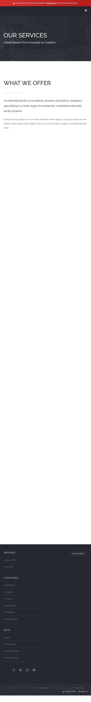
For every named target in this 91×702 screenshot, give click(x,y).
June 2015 (9, 566)
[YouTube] (34, 670)
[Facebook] (14, 670)
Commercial (10, 585)
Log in (7, 637)
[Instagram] (27, 670)
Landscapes (10, 605)
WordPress (80, 688)
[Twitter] (20, 670)
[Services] (45, 38)
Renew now (51, 3)
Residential (9, 612)
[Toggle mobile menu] (86, 10)
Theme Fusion (43, 688)
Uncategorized (11, 619)
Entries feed (10, 644)
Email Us (83, 691)
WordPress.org (11, 657)
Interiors (8, 598)
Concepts (9, 592)
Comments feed (12, 651)
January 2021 (10, 560)
